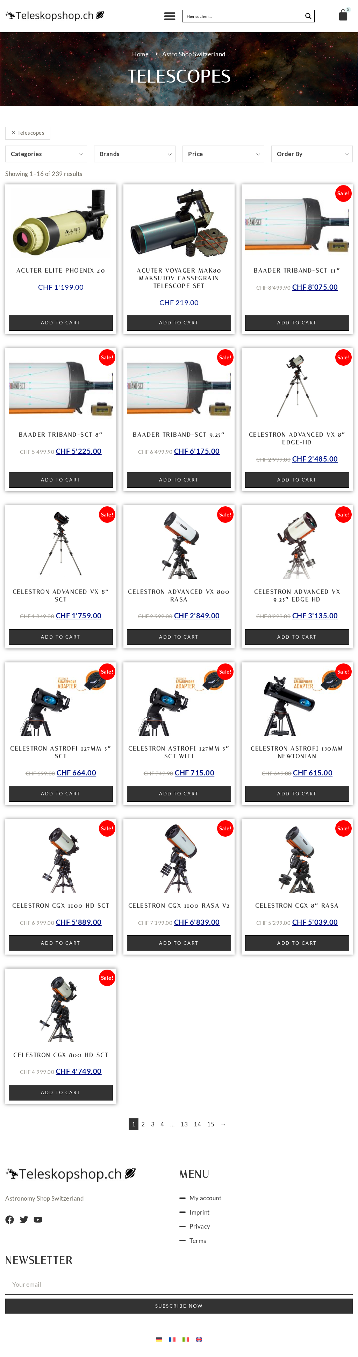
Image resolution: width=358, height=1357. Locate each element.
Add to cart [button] (61, 322)
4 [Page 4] (162, 1124)
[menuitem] (159, 1339)
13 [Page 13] (184, 1124)
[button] (169, 16)
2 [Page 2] (143, 1124)
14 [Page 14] (197, 1124)
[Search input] (243, 16)
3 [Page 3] (153, 1124)
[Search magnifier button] (308, 16)
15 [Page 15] (210, 1124)
